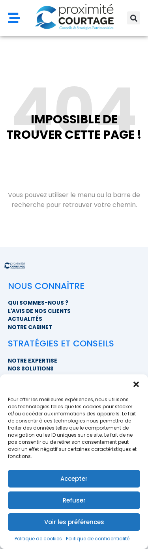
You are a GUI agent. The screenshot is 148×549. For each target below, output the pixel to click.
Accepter (74, 479)
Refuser (74, 500)
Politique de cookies (38, 538)
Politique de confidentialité (97, 538)
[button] (136, 384)
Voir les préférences (74, 522)
